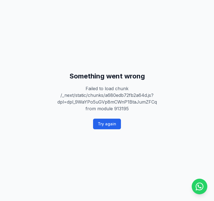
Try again (107, 123)
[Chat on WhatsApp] (199, 186)
